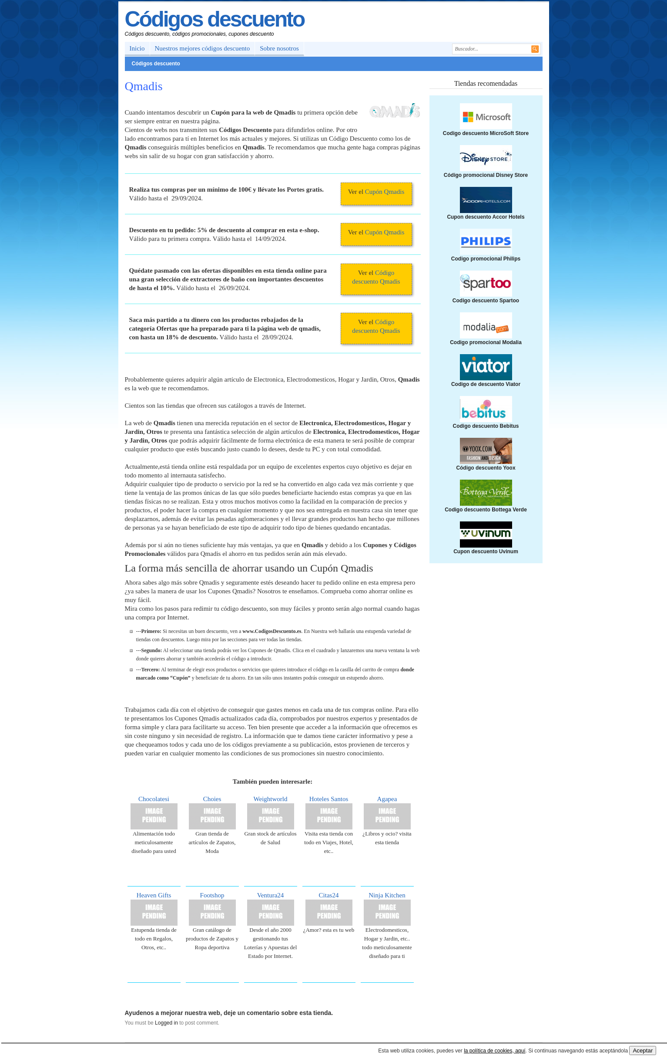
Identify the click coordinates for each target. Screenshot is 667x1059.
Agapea (387, 798)
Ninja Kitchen (387, 895)
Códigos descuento (215, 19)
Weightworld (271, 798)
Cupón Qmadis (384, 191)
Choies (212, 798)
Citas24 (329, 895)
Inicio (137, 48)
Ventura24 (270, 895)
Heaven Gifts (154, 895)
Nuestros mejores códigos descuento (202, 48)
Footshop (212, 895)
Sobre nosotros (279, 48)
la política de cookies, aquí (494, 1051)
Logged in (166, 1023)
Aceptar (643, 1050)
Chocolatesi (153, 798)
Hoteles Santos (329, 798)
